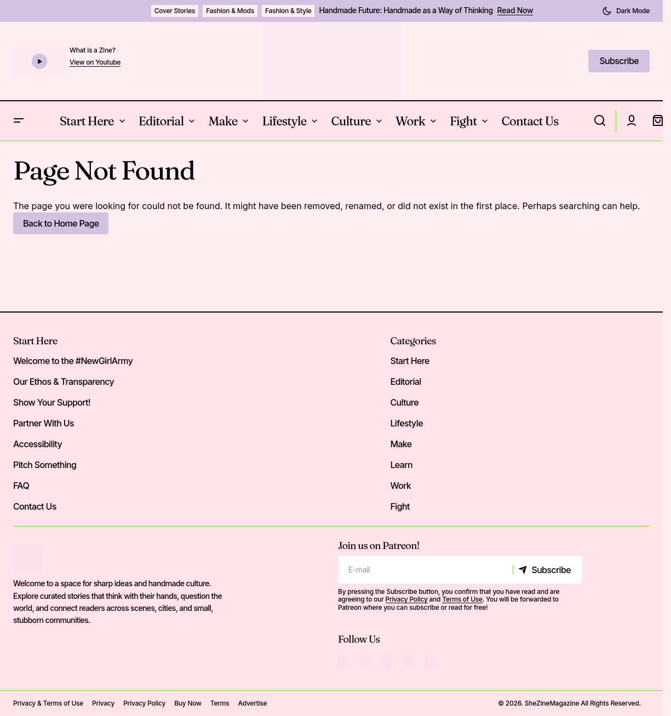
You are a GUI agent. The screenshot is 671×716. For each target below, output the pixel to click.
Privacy (103, 703)
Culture (404, 402)
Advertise (252, 703)
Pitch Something (44, 464)
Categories (412, 340)
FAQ (21, 485)
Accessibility (37, 443)
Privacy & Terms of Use (48, 703)
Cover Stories (175, 11)
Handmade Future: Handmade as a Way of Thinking (405, 10)
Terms (220, 703)
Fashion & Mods (230, 11)
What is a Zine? (93, 50)
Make (400, 443)
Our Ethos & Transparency (63, 381)
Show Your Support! (51, 402)
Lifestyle (406, 423)
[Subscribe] (547, 570)
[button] (626, 11)
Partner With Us (43, 423)
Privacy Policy (407, 599)
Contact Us (34, 506)
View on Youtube (95, 62)
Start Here (35, 340)
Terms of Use (462, 599)
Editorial (405, 381)
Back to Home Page (61, 223)
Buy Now (188, 703)
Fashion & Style (288, 11)
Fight (399, 506)
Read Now (515, 10)
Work (400, 485)
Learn (401, 464)
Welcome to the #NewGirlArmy (73, 360)
